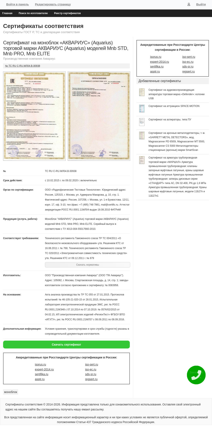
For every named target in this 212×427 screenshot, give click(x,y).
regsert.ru (91, 379)
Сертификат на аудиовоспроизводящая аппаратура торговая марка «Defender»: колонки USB (177, 94)
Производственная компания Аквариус (29, 58)
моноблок (10, 392)
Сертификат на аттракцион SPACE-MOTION (174, 106)
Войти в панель (17, 4)
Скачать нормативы (87, 264)
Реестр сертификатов (67, 13)
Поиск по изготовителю (33, 13)
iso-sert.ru (91, 364)
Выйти (201, 4)
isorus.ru (40, 364)
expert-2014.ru (44, 369)
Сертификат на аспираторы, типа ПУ (170, 119)
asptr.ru (40, 379)
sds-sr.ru (90, 374)
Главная (7, 13)
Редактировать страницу (53, 4)
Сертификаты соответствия (43, 26)
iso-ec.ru (90, 369)
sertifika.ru (41, 374)
